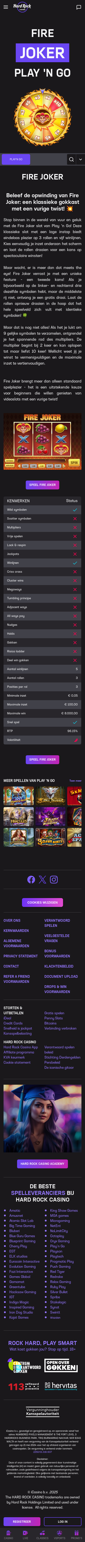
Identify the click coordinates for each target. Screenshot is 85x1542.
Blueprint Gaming (22, 1241)
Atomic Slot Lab (21, 1221)
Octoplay (57, 1236)
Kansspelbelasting (18, 1033)
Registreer (22, 1522)
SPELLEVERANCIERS (38, 1192)
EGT (12, 1251)
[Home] (22, 7)
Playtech (57, 1256)
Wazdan (55, 1317)
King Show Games (64, 1210)
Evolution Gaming (22, 1266)
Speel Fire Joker (42, 485)
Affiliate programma (19, 1052)
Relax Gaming (60, 1282)
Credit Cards (13, 1023)
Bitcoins (50, 1023)
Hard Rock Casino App (21, 1047)
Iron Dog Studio (21, 1312)
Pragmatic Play (62, 1261)
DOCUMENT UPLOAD (61, 976)
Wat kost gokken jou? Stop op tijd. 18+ (43, 1349)
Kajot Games (19, 1317)
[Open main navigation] (6, 7)
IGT (11, 1297)
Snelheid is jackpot (18, 1028)
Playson (56, 1251)
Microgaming (60, 1221)
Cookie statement (17, 1062)
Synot (54, 1307)
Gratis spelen (54, 1013)
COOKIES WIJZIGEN (42, 902)
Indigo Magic (19, 1302)
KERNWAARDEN (16, 931)
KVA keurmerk (14, 1057)
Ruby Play (57, 1287)
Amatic (14, 1210)
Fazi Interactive (21, 1272)
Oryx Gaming (60, 1241)
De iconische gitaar (59, 1067)
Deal (7, 1018)
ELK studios (18, 1256)
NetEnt (55, 1226)
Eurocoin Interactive (24, 1261)
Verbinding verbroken (60, 1028)
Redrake (56, 1277)
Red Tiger (57, 1272)
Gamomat (16, 1282)
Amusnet (16, 1216)
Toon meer (75, 780)
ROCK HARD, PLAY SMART (42, 1343)
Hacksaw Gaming (22, 1292)
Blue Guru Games (22, 1236)
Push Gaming (60, 1266)
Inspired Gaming (21, 1307)
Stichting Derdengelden (62, 1057)
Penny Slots (53, 1018)
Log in (62, 1522)
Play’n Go (57, 1246)
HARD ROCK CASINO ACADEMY (42, 1164)
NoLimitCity (59, 1231)
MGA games (59, 1216)
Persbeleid (52, 1062)
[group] (16, 159)
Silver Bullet (59, 1292)
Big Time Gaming (22, 1226)
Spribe (55, 1297)
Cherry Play (18, 1246)
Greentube (17, 1287)
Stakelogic (58, 1302)
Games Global (19, 1277)
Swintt (55, 1312)
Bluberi (14, 1231)
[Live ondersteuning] (78, 7)
